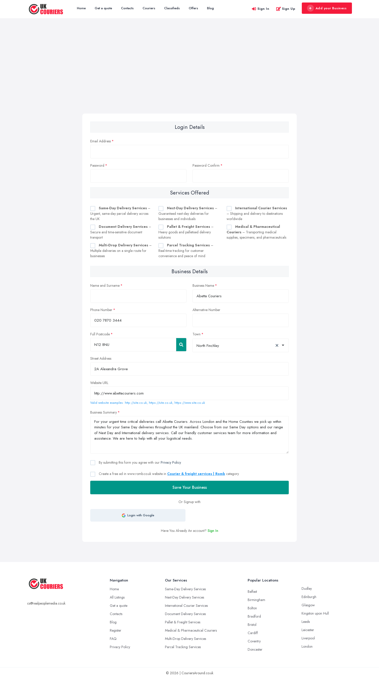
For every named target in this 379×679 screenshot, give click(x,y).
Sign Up (285, 8)
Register (115, 630)
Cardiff (253, 632)
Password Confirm (206, 165)
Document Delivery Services (185, 613)
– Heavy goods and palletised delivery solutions (186, 232)
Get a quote (103, 8)
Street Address (100, 358)
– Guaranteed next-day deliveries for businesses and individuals (187, 213)
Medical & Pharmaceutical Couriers (191, 630)
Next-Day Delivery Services (184, 597)
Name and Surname (105, 285)
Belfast (252, 591)
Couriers (149, 8)
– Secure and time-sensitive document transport (120, 232)
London (307, 646)
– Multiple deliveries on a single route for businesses (121, 250)
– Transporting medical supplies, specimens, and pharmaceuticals (256, 232)
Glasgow (308, 605)
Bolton (252, 608)
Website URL (99, 382)
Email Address (100, 141)
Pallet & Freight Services (182, 622)
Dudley (307, 588)
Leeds (306, 621)
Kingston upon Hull (315, 613)
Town (197, 334)
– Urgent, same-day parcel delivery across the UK (120, 213)
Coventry (254, 641)
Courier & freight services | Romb (196, 473)
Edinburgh (309, 596)
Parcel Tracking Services (183, 646)
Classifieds (172, 8)
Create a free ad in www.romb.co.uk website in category (168, 473)
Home (81, 8)
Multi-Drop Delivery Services (185, 638)
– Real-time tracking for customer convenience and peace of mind (185, 250)
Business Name (203, 285)
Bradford (254, 616)
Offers (193, 8)
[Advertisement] (189, 76)
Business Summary (103, 412)
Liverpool (308, 638)
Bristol (252, 624)
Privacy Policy (171, 462)
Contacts (127, 8)
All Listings (117, 597)
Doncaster (255, 649)
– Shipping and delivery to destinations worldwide (257, 213)
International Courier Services (186, 605)
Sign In (260, 8)
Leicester (308, 629)
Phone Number (101, 309)
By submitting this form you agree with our (139, 462)
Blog (210, 8)
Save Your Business (189, 487)
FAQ (113, 638)
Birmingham (256, 599)
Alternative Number (206, 309)
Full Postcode (100, 334)
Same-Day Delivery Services (185, 589)
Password (97, 165)
